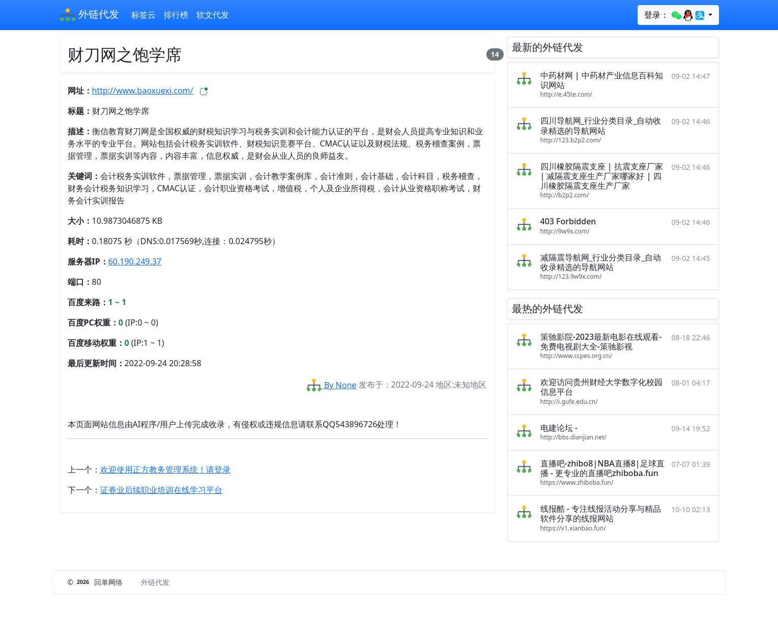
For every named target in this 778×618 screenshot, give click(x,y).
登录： (675, 15)
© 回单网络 (96, 582)
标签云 (143, 14)
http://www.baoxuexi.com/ (142, 90)
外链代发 (89, 15)
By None (331, 385)
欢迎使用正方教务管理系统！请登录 (165, 469)
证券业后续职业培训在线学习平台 (161, 489)
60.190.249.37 (134, 261)
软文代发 (212, 14)
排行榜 (176, 14)
